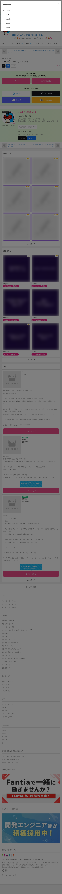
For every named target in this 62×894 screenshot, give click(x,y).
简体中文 (9, 19)
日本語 (8, 11)
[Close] (58, 3)
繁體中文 (9, 23)
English (8, 15)
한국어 (8, 27)
